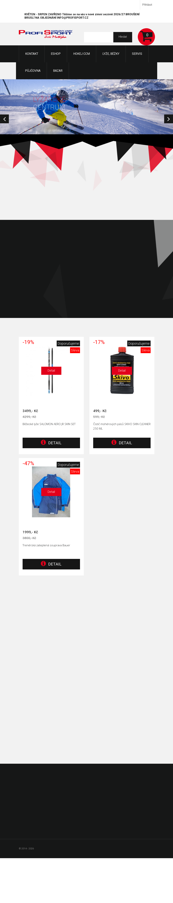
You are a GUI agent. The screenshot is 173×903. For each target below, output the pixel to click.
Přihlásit (147, 4)
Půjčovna (32, 70)
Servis (137, 54)
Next (168, 118)
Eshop (56, 54)
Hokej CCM (81, 54)
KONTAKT (31, 54)
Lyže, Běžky (110, 54)
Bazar (57, 70)
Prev (4, 118)
